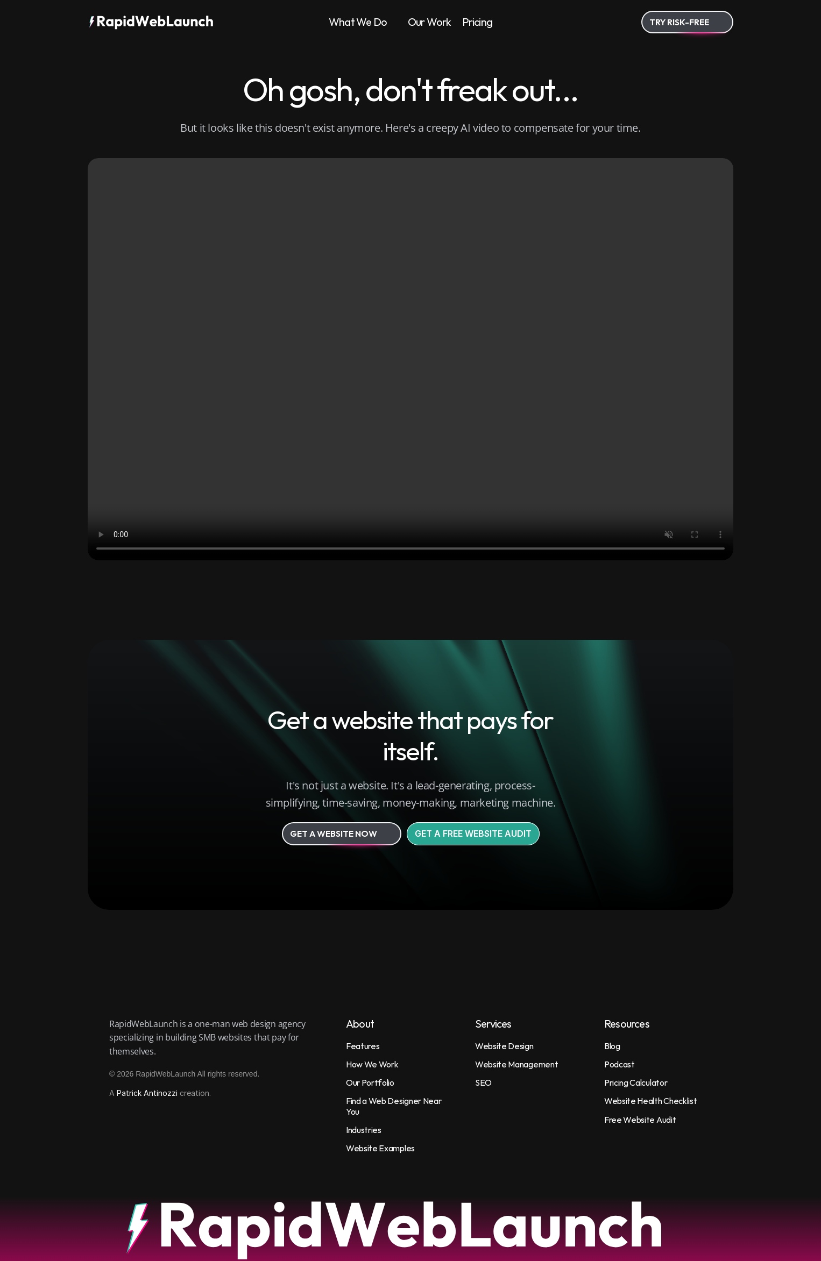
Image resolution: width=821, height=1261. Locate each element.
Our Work (429, 22)
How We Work (372, 1064)
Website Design (504, 1046)
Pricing (477, 22)
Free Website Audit (640, 1119)
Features (362, 1046)
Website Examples (380, 1148)
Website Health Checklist (650, 1100)
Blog (612, 1046)
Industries (363, 1129)
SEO (483, 1082)
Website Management (516, 1064)
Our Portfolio (370, 1082)
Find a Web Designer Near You (394, 1105)
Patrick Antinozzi (147, 1093)
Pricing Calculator (635, 1082)
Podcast (619, 1064)
